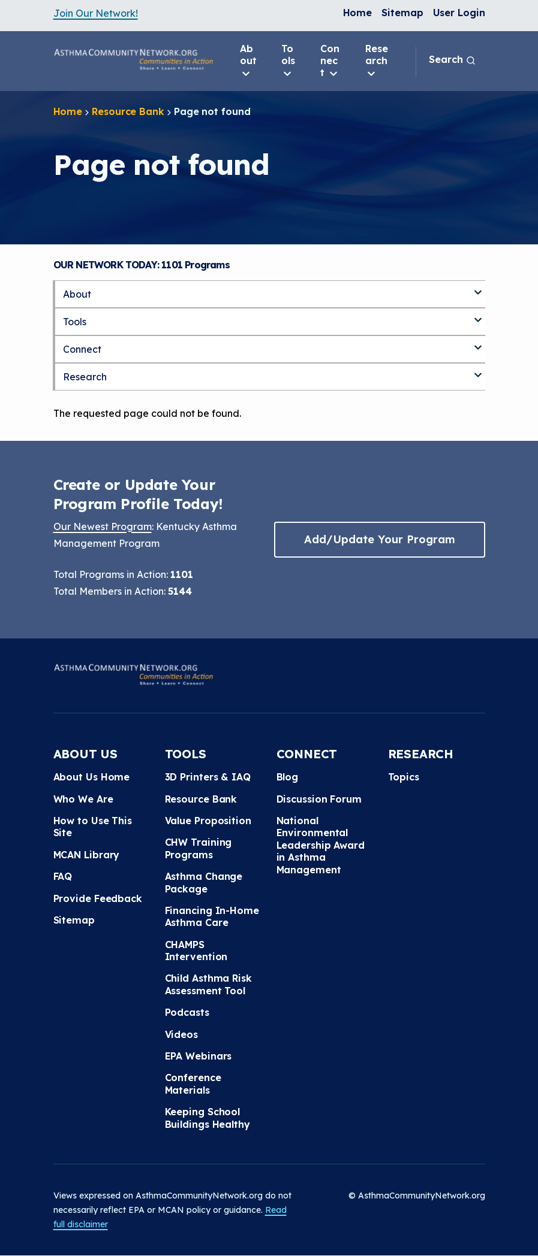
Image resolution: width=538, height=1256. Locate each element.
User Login (459, 13)
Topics (403, 777)
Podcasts (187, 1012)
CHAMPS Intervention (196, 951)
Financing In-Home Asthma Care (212, 916)
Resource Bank (128, 111)
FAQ (63, 876)
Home (357, 13)
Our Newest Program (102, 526)
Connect (329, 61)
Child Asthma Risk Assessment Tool (208, 984)
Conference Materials (193, 1083)
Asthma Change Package (204, 882)
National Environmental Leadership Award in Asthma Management (320, 845)
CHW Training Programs (198, 848)
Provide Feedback (97, 898)
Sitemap (402, 13)
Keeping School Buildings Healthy (207, 1118)
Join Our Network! (95, 13)
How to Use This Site (93, 827)
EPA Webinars (198, 1056)
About (248, 61)
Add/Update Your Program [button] (379, 539)
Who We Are (83, 799)
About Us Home (91, 777)
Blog (287, 777)
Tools (288, 61)
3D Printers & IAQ (208, 777)
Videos (181, 1034)
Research (376, 61)
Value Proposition (208, 821)
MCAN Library (86, 855)
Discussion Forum (319, 799)
